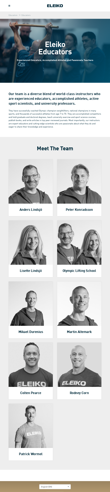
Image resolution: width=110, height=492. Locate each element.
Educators (26, 15)
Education (13, 15)
